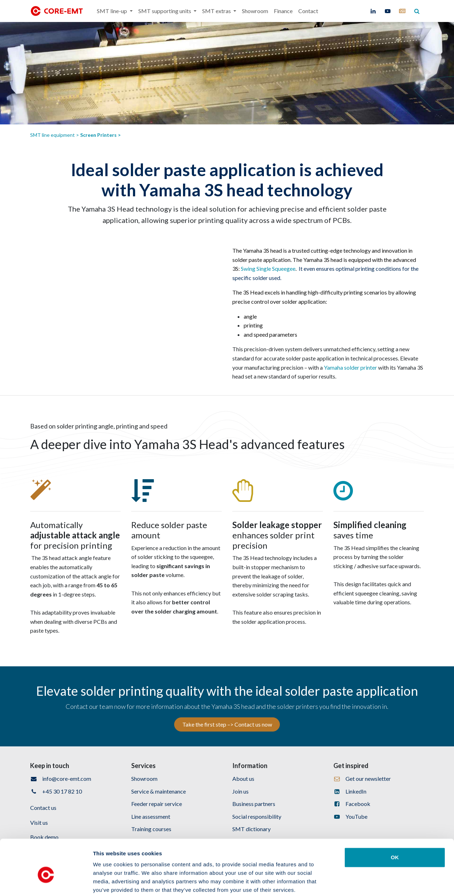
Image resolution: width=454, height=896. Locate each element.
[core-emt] (402, 11)
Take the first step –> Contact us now (227, 724)
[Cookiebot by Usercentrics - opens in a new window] (46, 882)
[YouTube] (387, 11)
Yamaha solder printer (350, 367)
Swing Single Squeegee (268, 268)
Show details (372, 882)
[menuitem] (114, 11)
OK (395, 821)
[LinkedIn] (373, 11)
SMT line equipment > (55, 135)
